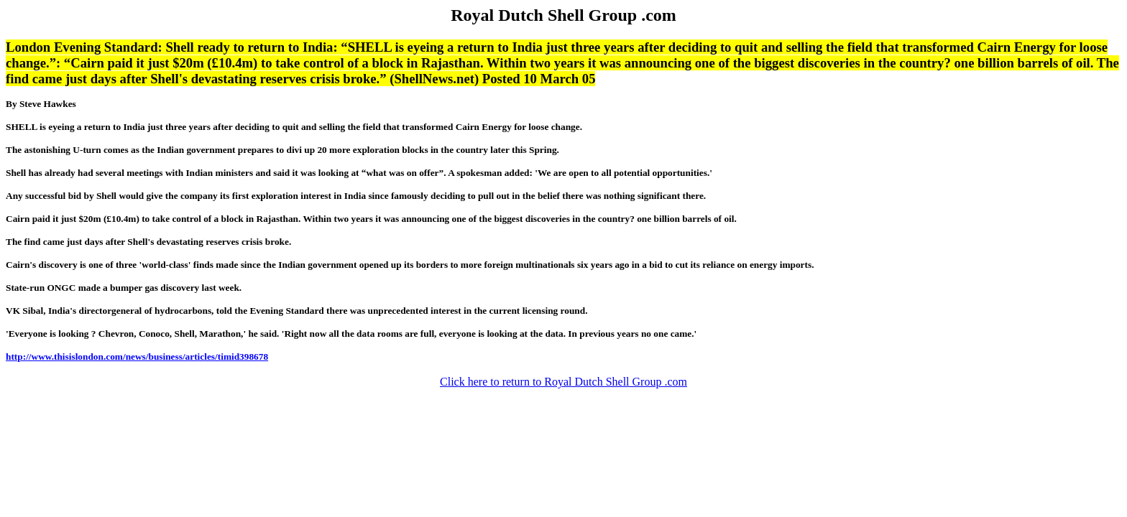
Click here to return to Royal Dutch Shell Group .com (563, 382)
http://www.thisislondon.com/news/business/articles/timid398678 (137, 356)
